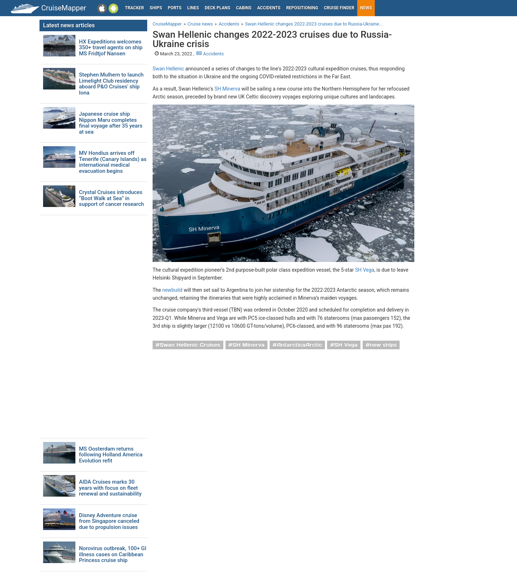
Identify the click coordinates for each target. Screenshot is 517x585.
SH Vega (364, 270)
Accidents (268, 7)
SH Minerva (227, 89)
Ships (156, 7)
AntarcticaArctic (299, 345)
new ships (383, 345)
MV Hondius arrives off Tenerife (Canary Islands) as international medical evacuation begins (112, 162)
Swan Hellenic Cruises (190, 345)
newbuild (172, 290)
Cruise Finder (339, 7)
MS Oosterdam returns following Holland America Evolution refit (111, 455)
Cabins (243, 7)
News (366, 7)
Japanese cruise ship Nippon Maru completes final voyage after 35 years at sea (111, 123)
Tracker (134, 7)
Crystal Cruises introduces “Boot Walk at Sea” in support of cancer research (111, 198)
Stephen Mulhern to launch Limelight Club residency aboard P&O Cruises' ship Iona (111, 84)
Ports (175, 7)
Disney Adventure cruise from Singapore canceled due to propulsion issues (109, 521)
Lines (193, 7)
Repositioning (302, 7)
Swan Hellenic (168, 69)
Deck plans (217, 7)
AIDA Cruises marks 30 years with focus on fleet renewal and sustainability (110, 488)
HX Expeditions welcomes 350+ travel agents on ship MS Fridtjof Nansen (111, 48)
